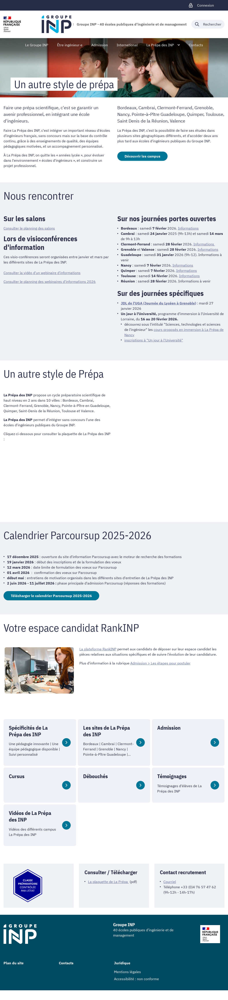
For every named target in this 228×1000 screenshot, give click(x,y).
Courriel (169, 881)
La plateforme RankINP (97, 649)
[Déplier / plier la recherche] (207, 24)
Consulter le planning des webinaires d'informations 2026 (50, 281)
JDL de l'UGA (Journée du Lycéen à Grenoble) (158, 303)
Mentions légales (127, 972)
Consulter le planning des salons (29, 228)
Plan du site (14, 963)
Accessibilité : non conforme (136, 979)
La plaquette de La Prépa (108, 881)
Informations (188, 228)
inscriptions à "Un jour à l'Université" (153, 340)
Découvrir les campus (142, 156)
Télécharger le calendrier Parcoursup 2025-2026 (51, 596)
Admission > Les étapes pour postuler (160, 663)
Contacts (66, 963)
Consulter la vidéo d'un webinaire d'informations (42, 273)
